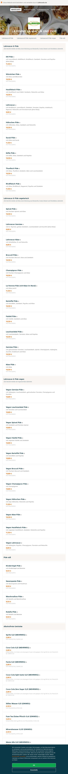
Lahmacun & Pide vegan (48, 38)
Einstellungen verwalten (19, 756)
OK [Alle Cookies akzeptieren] (34, 765)
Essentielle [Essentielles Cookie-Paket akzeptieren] (34, 770)
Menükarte (16, 10)
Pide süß (62, 38)
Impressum (55, 10)
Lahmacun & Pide (7, 38)
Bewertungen (29, 10)
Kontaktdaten (43, 10)
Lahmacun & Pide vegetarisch (26, 38)
